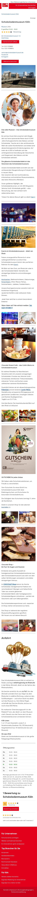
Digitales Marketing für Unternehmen (13, 879)
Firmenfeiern (5, 282)
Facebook (4, 54)
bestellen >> (5, 507)
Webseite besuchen (10, 61)
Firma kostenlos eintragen (10, 837)
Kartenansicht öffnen (10, 41)
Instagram (4, 57)
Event (16, 264)
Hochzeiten (5, 279)
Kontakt (6, 890)
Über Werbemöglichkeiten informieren (23, 2)
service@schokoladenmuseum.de (12, 52)
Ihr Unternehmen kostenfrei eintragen (26, 6)
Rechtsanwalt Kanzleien (9, 862)
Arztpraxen (5, 852)
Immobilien (5, 868)
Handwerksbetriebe (7, 855)
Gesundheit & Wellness (9, 865)
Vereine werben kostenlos (9, 876)
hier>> (33, 197)
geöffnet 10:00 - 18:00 (9, 29)
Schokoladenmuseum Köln (10, 14)
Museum (4, 26)
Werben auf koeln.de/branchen (11, 841)
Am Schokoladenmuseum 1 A (17, 37)
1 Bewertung (17, 32)
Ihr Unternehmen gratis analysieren (12, 844)
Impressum (13, 890)
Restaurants (5, 858)
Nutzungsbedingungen (25, 890)
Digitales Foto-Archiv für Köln (10, 883)
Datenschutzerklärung (18, 892)
